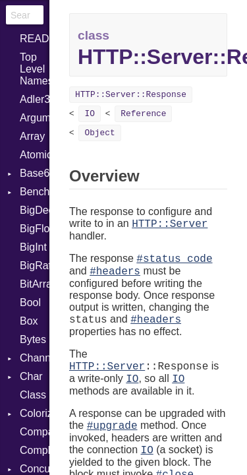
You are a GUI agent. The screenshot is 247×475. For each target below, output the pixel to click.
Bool (30, 302)
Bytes (33, 339)
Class (33, 394)
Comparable (34, 431)
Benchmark (34, 191)
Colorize (34, 413)
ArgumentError (34, 117)
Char (31, 376)
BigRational (34, 265)
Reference (143, 114)
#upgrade (112, 426)
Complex (34, 450)
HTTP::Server (169, 224)
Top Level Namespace (34, 68)
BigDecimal (34, 210)
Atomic (34, 154)
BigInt (33, 247)
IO (89, 114)
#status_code (174, 259)
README (34, 38)
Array (32, 136)
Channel (34, 358)
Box (29, 321)
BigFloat (34, 228)
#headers (115, 272)
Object (99, 133)
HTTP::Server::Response (130, 95)
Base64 (34, 173)
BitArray (34, 284)
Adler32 (34, 99)
